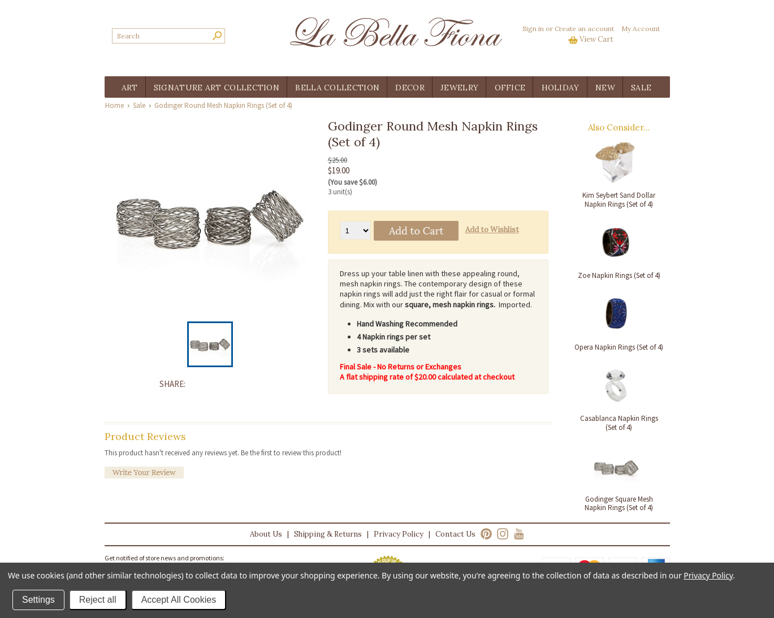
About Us (266, 534)
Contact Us (455, 534)
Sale (139, 105)
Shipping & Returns (328, 534)
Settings (38, 599)
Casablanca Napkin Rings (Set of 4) (619, 423)
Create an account (584, 28)
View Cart (596, 39)
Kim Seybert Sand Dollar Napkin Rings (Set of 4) (618, 199)
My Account (640, 28)
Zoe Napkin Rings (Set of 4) (619, 275)
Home (114, 105)
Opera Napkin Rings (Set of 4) (618, 347)
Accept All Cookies (179, 599)
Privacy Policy (398, 534)
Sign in (533, 28)
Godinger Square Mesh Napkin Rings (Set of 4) (619, 503)
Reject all (97, 599)
